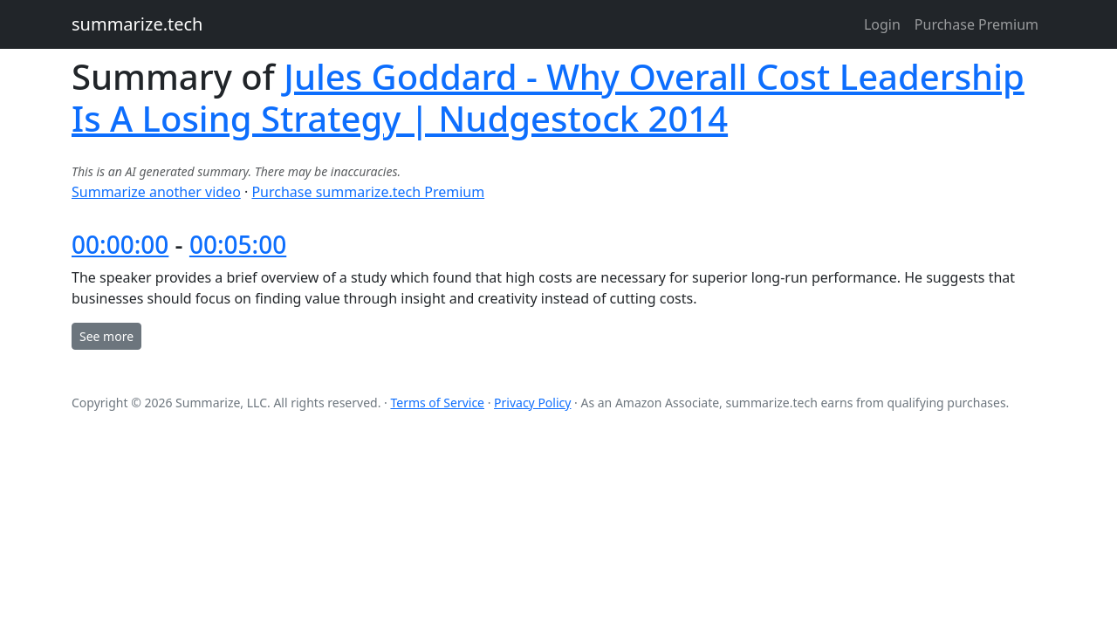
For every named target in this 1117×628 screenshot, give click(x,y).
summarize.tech (137, 24)
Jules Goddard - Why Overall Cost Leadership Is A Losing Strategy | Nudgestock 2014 (548, 97)
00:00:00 (120, 244)
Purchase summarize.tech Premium (367, 191)
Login (882, 24)
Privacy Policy (532, 402)
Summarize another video (156, 191)
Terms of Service (437, 402)
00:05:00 (237, 244)
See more (106, 336)
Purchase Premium (976, 24)
